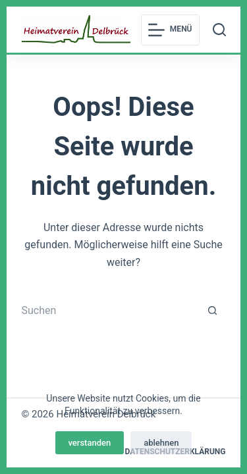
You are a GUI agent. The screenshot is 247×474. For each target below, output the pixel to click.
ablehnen (161, 443)
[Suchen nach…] (111, 311)
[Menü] (170, 29)
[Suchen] (219, 29)
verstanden (90, 443)
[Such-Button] (213, 311)
